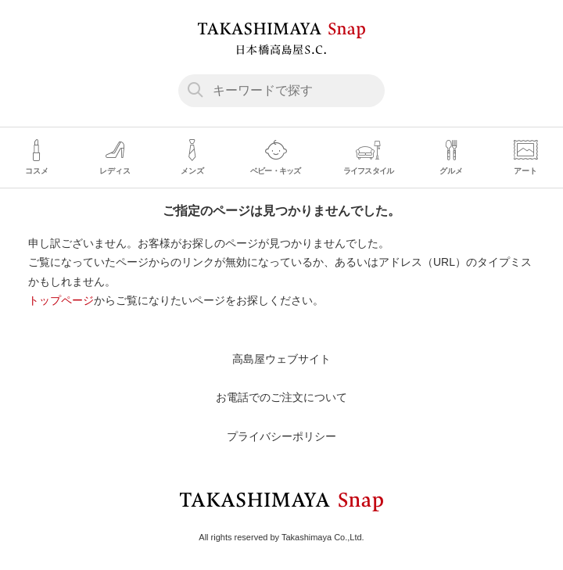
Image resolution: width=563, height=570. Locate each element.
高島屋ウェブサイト (281, 359)
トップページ (61, 300)
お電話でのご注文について (281, 397)
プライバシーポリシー (281, 436)
